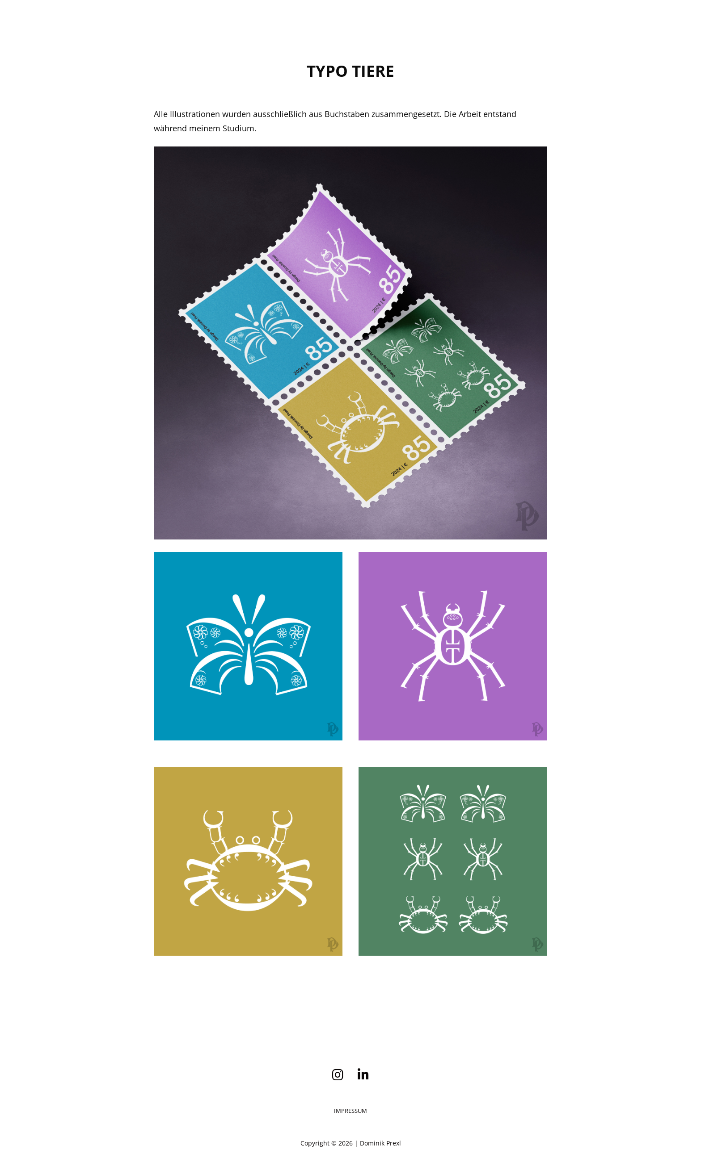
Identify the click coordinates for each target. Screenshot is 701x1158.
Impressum (350, 1111)
